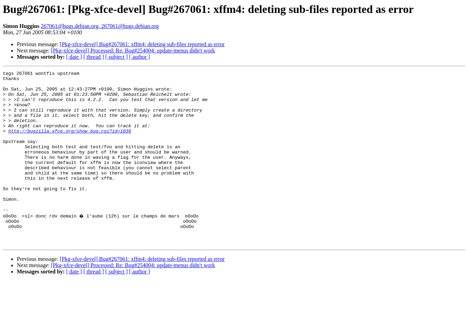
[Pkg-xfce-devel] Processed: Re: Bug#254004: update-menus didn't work (133, 50)
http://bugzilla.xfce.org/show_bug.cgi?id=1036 (69, 143)
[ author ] (139, 57)
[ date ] (74, 57)
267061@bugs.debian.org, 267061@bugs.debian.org (100, 26)
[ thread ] (93, 57)
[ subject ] (116, 57)
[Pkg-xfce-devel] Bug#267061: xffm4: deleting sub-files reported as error (142, 44)
